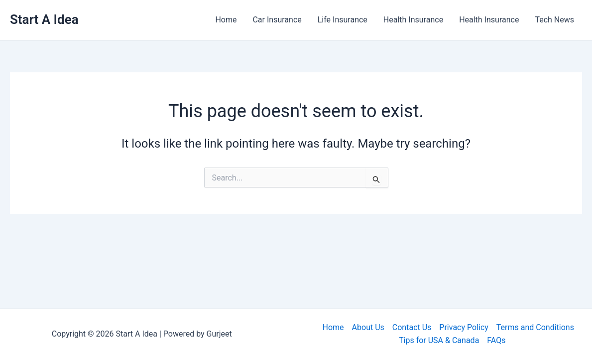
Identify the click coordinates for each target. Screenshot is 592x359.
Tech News (554, 19)
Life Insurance (342, 19)
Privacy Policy (463, 327)
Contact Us (412, 327)
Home (226, 19)
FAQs (496, 340)
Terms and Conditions (535, 327)
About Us (368, 327)
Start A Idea (44, 19)
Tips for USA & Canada (439, 340)
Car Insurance (276, 19)
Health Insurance (413, 19)
